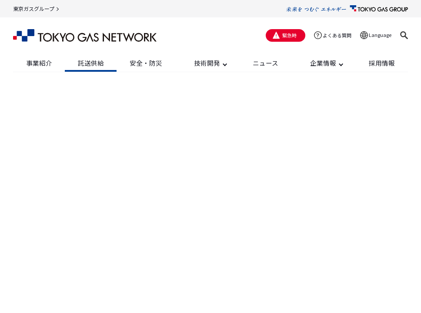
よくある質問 (337, 35)
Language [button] (380, 34)
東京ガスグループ (33, 8)
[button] (404, 35)
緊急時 (289, 35)
